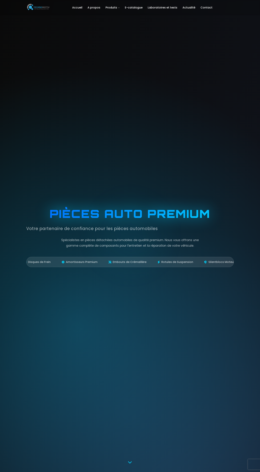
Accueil (77, 8)
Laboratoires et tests (162, 8)
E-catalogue (134, 8)
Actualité (189, 8)
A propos (94, 8)
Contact (206, 8)
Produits (113, 8)
